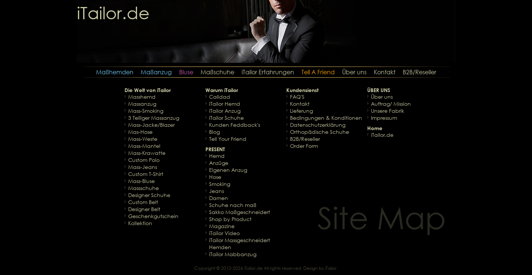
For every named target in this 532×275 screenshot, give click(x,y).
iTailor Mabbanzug (232, 254)
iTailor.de (382, 134)
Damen (218, 197)
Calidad (219, 96)
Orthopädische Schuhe (319, 131)
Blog (214, 131)
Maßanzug (156, 72)
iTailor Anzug (225, 110)
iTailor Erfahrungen (268, 72)
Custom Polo (144, 159)
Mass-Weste (142, 138)
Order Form (304, 145)
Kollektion (140, 223)
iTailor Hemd (224, 103)
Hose (215, 176)
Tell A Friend (318, 72)
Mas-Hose (140, 131)
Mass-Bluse (141, 180)
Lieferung (301, 110)
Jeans (216, 190)
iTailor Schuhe (226, 117)
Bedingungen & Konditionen (326, 117)
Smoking (219, 183)
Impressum (384, 117)
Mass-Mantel (144, 145)
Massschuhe (143, 187)
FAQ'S (297, 96)
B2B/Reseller (419, 72)
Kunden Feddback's (234, 124)
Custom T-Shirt (145, 173)
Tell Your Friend (227, 138)
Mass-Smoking (145, 110)
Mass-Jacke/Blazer (151, 124)
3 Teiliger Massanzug (153, 117)
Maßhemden (114, 72)
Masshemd (142, 96)
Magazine (222, 226)
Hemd (217, 155)
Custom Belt (143, 202)
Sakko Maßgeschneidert (239, 211)
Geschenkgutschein (153, 216)
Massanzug (142, 103)
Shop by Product (230, 219)
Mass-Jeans (142, 166)
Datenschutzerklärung (317, 124)
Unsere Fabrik (387, 110)
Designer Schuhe (149, 194)
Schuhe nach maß (232, 204)
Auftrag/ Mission (391, 103)
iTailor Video (224, 233)
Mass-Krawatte (147, 152)
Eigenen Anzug (228, 169)
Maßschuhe (217, 72)
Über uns (354, 72)
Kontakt (384, 72)
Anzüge (218, 162)
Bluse (186, 72)
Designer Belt (144, 209)
